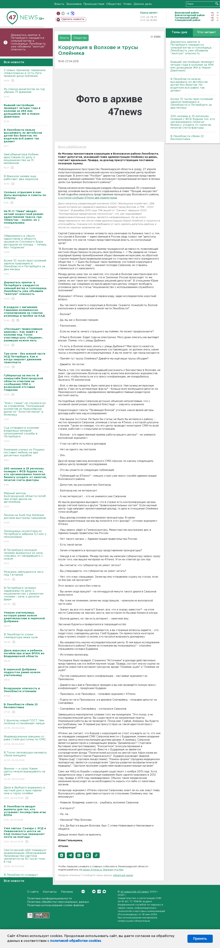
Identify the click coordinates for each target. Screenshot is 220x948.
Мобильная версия (58, 13)
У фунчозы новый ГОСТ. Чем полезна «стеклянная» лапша (25, 724)
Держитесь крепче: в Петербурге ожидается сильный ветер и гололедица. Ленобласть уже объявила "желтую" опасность (28, 42)
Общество (113, 4)
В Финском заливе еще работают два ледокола (25, 180)
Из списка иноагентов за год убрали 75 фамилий (25, 93)
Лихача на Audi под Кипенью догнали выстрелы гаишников (25, 519)
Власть (59, 4)
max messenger (72, 13)
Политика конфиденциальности (49, 898)
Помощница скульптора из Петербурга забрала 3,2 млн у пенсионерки (25, 536)
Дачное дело (143, 4)
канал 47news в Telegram (98, 870)
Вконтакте (83, 891)
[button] (61, 855)
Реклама (67, 892)
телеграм (67, 13)
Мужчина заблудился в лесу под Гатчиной (25, 576)
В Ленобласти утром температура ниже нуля (25, 638)
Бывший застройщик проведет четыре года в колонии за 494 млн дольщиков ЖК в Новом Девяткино (192, 66)
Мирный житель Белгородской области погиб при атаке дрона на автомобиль (25, 500)
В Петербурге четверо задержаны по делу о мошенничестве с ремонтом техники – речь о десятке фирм (25, 596)
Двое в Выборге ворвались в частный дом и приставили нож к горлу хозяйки (25, 793)
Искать (216, 3)
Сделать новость (72, 19)
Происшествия (93, 4)
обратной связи (123, 875)
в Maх (120, 870)
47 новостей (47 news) (134, 892)
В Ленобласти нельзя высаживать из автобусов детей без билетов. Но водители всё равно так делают (189, 85)
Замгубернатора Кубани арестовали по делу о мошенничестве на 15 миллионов (25, 161)
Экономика (73, 4)
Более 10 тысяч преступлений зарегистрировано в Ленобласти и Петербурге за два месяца (25, 267)
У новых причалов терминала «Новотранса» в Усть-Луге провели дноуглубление (25, 75)
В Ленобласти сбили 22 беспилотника (187, 137)
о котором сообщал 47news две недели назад (87, 198)
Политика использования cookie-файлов (55, 905)
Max (104, 891)
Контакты (50, 892)
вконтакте (63, 13)
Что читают (206, 32)
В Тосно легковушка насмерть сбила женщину (25, 756)
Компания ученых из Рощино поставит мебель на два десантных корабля (25, 455)
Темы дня (179, 32)
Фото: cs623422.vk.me (72, 147)
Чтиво (127, 4)
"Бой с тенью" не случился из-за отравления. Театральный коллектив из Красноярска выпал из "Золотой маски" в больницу (25, 411)
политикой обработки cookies (75, 941)
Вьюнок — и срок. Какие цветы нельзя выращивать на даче (25, 774)
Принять (200, 938)
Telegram (99, 891)
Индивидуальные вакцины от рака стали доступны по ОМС (25, 740)
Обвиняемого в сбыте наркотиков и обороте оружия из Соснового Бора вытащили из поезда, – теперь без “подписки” (25, 244)
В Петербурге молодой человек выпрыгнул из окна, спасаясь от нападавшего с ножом (25, 557)
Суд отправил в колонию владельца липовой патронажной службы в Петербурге (25, 435)
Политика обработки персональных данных (58, 902)
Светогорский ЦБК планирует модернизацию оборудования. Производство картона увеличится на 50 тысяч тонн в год (25, 858)
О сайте (33, 892)
